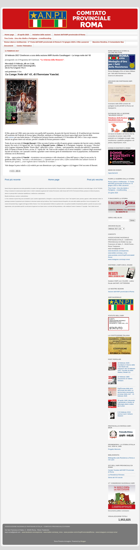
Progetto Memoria (114, 449)
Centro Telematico (24, 46)
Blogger (83, 541)
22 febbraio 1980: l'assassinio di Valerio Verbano (125, 378)
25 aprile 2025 (23, 35)
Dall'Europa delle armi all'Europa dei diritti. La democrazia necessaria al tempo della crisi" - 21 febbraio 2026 (126, 392)
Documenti (8, 46)
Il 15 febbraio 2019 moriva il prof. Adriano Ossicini (125, 414)
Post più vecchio (95, 179)
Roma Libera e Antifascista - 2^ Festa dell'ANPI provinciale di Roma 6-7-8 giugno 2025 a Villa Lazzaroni (46, 42)
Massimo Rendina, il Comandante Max (108, 42)
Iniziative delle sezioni (42, 35)
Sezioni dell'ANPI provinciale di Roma (69, 35)
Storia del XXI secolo (115, 477)
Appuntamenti (113, 173)
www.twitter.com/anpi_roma (117, 253)
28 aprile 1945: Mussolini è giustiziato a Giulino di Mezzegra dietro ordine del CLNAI (126, 403)
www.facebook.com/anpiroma (118, 251)
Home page (9, 35)
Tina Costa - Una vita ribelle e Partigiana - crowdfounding (27, 38)
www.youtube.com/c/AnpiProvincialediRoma (79, 532)
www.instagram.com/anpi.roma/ (119, 259)
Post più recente (13, 179)
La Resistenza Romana (116, 475)
